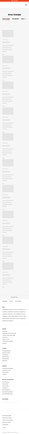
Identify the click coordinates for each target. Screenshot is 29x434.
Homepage (4, 301)
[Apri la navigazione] (26, 5)
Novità (11, 301)
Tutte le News (6, 19)
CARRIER (15, 432)
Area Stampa (18, 301)
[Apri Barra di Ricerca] (23, 4)
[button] (14, 297)
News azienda (25, 19)
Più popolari (15, 19)
